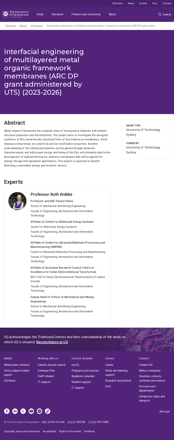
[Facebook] (7, 411)
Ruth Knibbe (57, 255)
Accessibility (49, 431)
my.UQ (75, 364)
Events (143, 3)
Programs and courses (85, 370)
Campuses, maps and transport (152, 398)
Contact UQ (146, 364)
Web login (164, 411)
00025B (81, 422)
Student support (81, 382)
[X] (23, 411)
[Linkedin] (15, 411)
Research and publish (118, 380)
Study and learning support (116, 373)
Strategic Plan (46, 370)
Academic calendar (83, 376)
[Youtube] (31, 411)
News (131, 3)
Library (109, 364)
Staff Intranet (46, 376)
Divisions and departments (147, 388)
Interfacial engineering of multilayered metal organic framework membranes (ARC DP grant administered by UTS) (102, 25)
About (112, 14)
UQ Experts (37, 25)
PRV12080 (103, 422)
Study (40, 14)
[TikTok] (47, 411)
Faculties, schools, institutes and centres (152, 378)
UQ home (117, 3)
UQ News (9, 380)
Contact (167, 3)
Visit (108, 386)
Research (57, 14)
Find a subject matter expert (16, 373)
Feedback (89, 431)
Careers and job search (52, 364)
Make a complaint (149, 370)
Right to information (70, 431)
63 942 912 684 (56, 422)
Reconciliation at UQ (52, 342)
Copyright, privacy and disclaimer (22, 431)
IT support (44, 382)
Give (154, 3)
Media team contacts (17, 364)
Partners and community (86, 14)
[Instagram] (39, 411)
